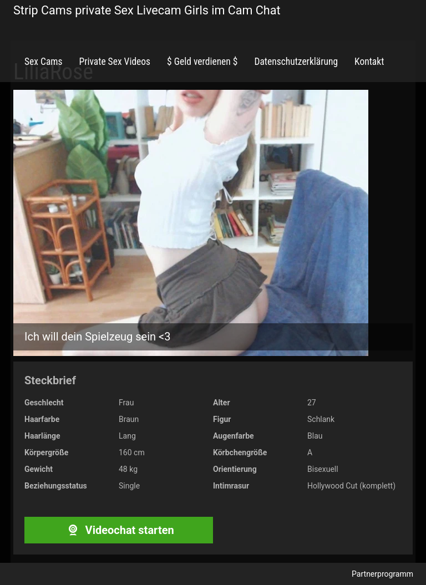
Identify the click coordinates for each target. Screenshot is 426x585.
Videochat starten (118, 530)
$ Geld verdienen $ (202, 61)
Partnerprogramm (382, 573)
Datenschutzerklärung (296, 61)
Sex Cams (43, 61)
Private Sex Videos (114, 61)
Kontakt (369, 61)
